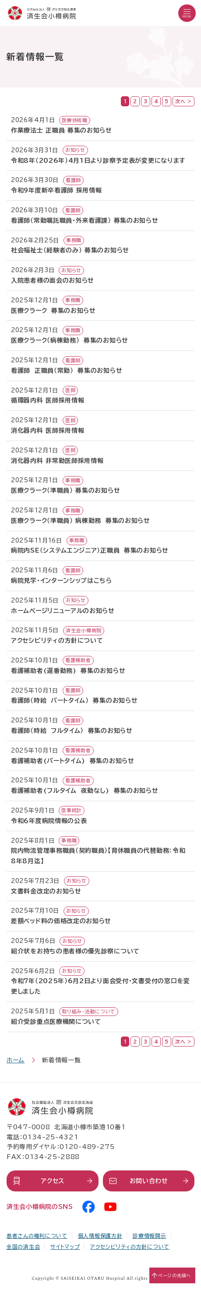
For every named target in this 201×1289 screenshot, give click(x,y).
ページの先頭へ (174, 1275)
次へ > (183, 101)
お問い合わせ (149, 1181)
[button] (187, 13)
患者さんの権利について (37, 1235)
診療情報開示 (149, 1235)
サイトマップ (65, 1246)
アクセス (52, 1181)
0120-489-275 (87, 1147)
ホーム (16, 1060)
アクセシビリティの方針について (129, 1246)
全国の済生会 (23, 1246)
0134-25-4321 (50, 1137)
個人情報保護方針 (100, 1235)
